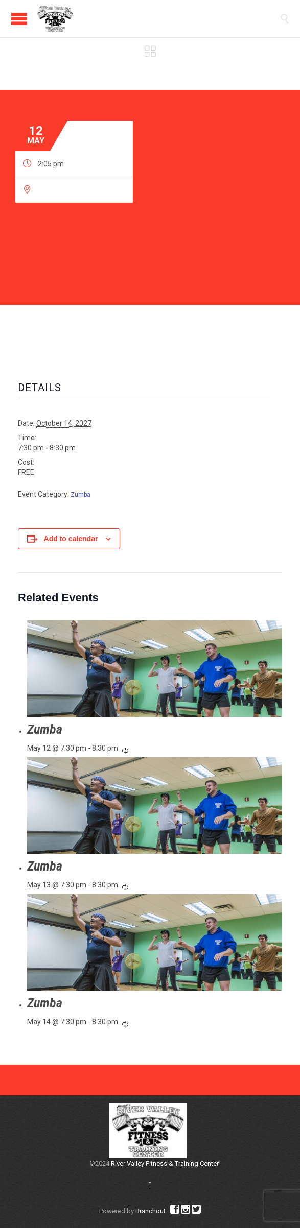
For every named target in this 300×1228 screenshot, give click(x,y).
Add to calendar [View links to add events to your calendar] (71, 539)
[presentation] (154, 668)
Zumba (80, 494)
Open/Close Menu (19, 19)
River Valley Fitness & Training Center (165, 1163)
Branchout (150, 1211)
